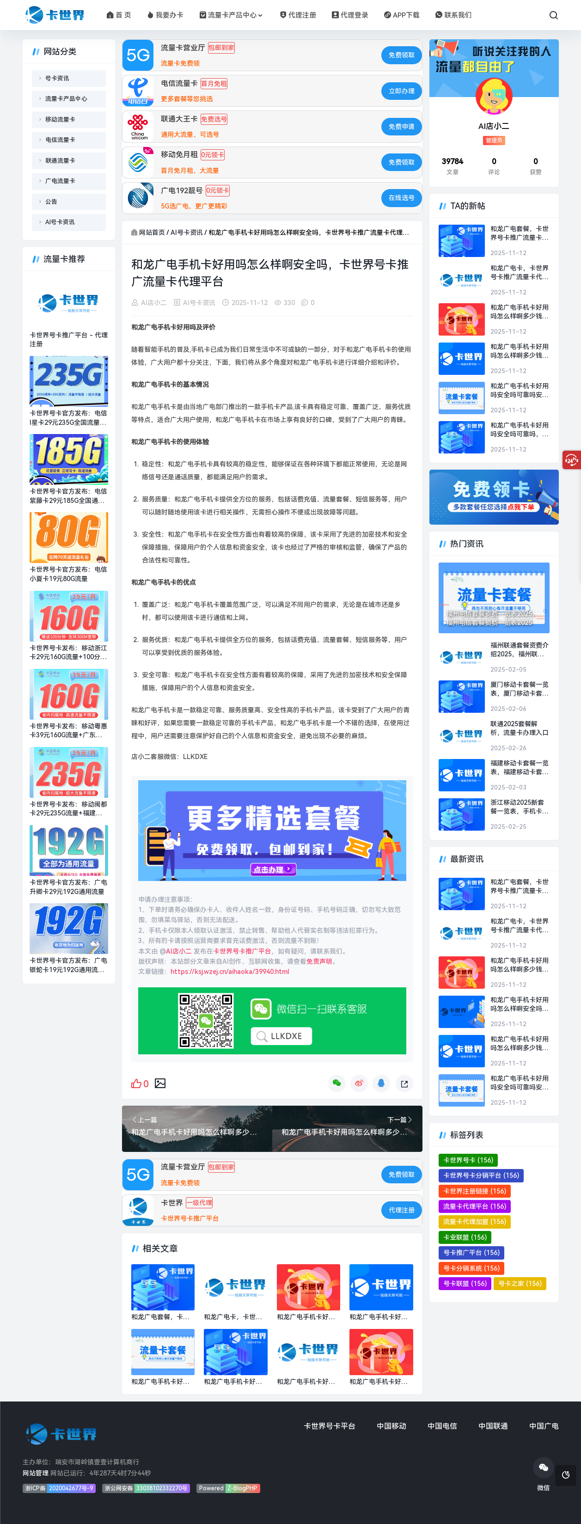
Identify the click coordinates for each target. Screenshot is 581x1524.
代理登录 (350, 15)
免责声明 (319, 961)
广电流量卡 (60, 180)
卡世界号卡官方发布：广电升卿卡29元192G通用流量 (68, 887)
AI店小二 (154, 302)
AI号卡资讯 (187, 232)
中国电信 (442, 1426)
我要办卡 (165, 15)
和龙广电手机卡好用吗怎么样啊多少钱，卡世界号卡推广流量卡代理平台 (519, 352)
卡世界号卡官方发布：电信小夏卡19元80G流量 (68, 574)
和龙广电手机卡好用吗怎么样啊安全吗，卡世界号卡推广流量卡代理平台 (519, 1005)
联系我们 (453, 15)
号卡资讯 (57, 78)
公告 (51, 201)
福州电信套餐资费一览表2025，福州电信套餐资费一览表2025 (492, 618)
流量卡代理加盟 (474, 1221)
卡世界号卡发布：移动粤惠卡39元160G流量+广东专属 (68, 731)
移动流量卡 (60, 119)
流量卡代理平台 (474, 1206)
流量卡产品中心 (228, 15)
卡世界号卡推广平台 (242, 951)
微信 (543, 1474)
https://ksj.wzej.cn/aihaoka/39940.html (230, 971)
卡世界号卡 (468, 1160)
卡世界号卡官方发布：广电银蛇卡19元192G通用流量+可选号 (68, 965)
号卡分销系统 (471, 1268)
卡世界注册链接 (474, 1191)
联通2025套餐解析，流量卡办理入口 (519, 728)
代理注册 (298, 15)
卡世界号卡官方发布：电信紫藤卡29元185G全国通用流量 (68, 496)
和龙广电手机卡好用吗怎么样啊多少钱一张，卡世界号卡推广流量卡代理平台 (519, 312)
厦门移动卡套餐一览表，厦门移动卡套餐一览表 (519, 689)
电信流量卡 (60, 139)
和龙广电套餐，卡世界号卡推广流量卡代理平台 (519, 234)
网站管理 (36, 1473)
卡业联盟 (465, 1237)
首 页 (119, 15)
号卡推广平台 (471, 1252)
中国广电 (544, 1426)
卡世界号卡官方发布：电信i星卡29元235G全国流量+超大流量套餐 (68, 418)
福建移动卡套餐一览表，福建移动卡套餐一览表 (519, 768)
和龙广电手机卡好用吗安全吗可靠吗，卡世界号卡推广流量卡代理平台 (519, 430)
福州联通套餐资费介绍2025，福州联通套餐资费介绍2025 (519, 650)
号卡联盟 (465, 1283)
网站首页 (152, 232)
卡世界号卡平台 (329, 1426)
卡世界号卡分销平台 (481, 1175)
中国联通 (493, 1426)
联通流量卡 (60, 160)
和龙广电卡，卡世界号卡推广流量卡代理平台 (519, 273)
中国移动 (391, 1426)
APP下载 (402, 15)
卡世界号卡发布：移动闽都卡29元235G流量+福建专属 (68, 809)
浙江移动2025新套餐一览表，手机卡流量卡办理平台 (519, 807)
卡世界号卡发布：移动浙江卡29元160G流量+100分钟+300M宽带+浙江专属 (68, 653)
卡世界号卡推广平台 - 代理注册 (69, 339)
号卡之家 (520, 1283)
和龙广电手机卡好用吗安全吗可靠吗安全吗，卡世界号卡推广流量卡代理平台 (519, 391)
